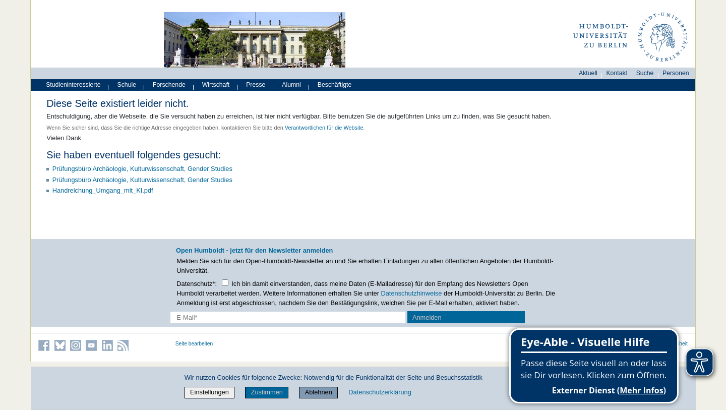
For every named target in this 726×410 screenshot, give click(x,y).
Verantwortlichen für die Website (324, 128)
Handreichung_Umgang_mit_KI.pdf (102, 190)
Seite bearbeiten (194, 343)
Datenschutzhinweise (411, 293)
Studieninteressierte (73, 84)
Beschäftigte (335, 84)
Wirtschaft (216, 84)
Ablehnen (318, 392)
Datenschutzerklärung (379, 392)
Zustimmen (267, 392)
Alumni (291, 84)
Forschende (169, 84)
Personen (675, 73)
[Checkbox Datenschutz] (225, 282)
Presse (255, 84)
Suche (645, 73)
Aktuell (588, 73)
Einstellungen (209, 392)
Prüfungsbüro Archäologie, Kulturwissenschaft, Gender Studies (142, 168)
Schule (127, 84)
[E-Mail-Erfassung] (288, 317)
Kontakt (616, 73)
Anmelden (427, 317)
